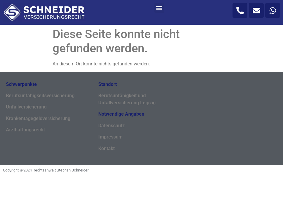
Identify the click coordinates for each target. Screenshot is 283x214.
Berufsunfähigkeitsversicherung (40, 95)
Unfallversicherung (26, 107)
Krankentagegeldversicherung (38, 118)
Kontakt (106, 148)
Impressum (110, 137)
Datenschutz (111, 125)
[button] (159, 8)
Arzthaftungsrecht (25, 130)
